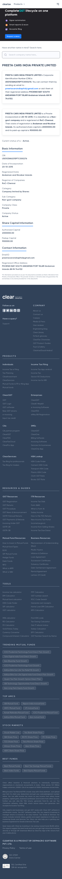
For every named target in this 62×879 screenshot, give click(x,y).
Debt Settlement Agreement (43, 568)
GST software (8, 407)
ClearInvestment (10, 377)
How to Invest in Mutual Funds (15, 543)
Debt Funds (7, 561)
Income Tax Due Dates (41, 530)
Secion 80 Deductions (40, 377)
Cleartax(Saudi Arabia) (42, 350)
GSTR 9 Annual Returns (12, 516)
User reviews (38, 325)
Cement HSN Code (39, 465)
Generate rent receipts (41, 603)
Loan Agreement (38, 557)
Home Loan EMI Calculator (42, 607)
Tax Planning (8, 373)
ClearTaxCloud (9, 442)
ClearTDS (35, 411)
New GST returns (10, 411)
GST (4, 400)
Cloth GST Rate (38, 476)
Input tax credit (9, 418)
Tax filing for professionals (13, 461)
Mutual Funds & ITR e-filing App (16, 384)
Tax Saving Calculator (40, 622)
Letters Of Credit (38, 575)
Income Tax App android (41, 369)
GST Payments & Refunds (13, 520)
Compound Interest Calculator (16, 636)
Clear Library (38, 332)
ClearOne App (37, 449)
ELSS (5, 550)
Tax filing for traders (11, 465)
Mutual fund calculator (12, 599)
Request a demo (13, 36)
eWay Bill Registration (40, 414)
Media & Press (39, 322)
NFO (4, 565)
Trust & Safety (39, 347)
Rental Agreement (39, 571)
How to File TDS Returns (41, 516)
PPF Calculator (37, 592)
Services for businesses (41, 445)
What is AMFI (8, 568)
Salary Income (37, 512)
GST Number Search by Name (44, 636)
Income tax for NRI (39, 380)
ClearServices (8, 380)
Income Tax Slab (38, 501)
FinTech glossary (40, 336)
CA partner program (11, 431)
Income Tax (36, 373)
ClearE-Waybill (37, 404)
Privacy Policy (9, 848)
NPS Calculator (37, 610)
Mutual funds (8, 387)
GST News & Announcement (15, 512)
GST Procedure (9, 509)
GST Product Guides (42, 343)
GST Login (7, 404)
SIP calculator (8, 607)
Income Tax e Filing (11, 369)
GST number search (39, 596)
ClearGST (35, 400)
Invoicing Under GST (11, 523)
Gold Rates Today (10, 629)
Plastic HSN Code (38, 472)
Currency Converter (11, 632)
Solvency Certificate (39, 564)
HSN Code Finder (38, 461)
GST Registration (10, 501)
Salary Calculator (38, 629)
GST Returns (8, 505)
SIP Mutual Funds (10, 554)
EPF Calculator (37, 632)
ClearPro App (8, 445)
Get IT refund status (39, 625)
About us (37, 311)
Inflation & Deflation (39, 553)
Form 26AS (35, 505)
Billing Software (37, 438)
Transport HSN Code (39, 469)
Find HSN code (37, 618)
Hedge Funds (8, 557)
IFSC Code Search (39, 599)
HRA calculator (9, 618)
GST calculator (9, 610)
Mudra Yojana (37, 550)
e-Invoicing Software (40, 407)
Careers (36, 318)
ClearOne (35, 434)
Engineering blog (40, 329)
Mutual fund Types (10, 547)
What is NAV (8, 572)
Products (20, 4)
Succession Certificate (41, 561)
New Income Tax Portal (41, 520)
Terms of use (25, 848)
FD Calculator (8, 625)
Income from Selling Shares (42, 527)
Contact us (38, 314)
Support (6, 324)
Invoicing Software (39, 442)
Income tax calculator (12, 592)
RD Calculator (9, 622)
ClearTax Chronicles (41, 340)
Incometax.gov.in (38, 523)
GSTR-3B (6, 530)
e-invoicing (7, 414)
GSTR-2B (6, 527)
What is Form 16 (37, 509)
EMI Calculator (9, 596)
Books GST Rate (38, 479)
